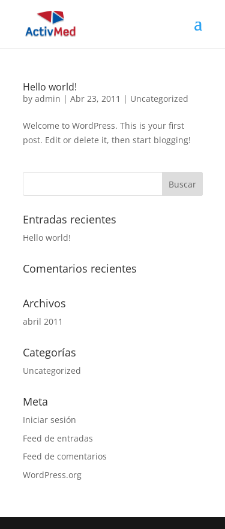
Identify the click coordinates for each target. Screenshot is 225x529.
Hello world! (50, 86)
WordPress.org (52, 474)
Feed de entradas (58, 438)
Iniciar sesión (49, 419)
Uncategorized (159, 98)
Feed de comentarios (65, 456)
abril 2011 (43, 321)
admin (48, 98)
